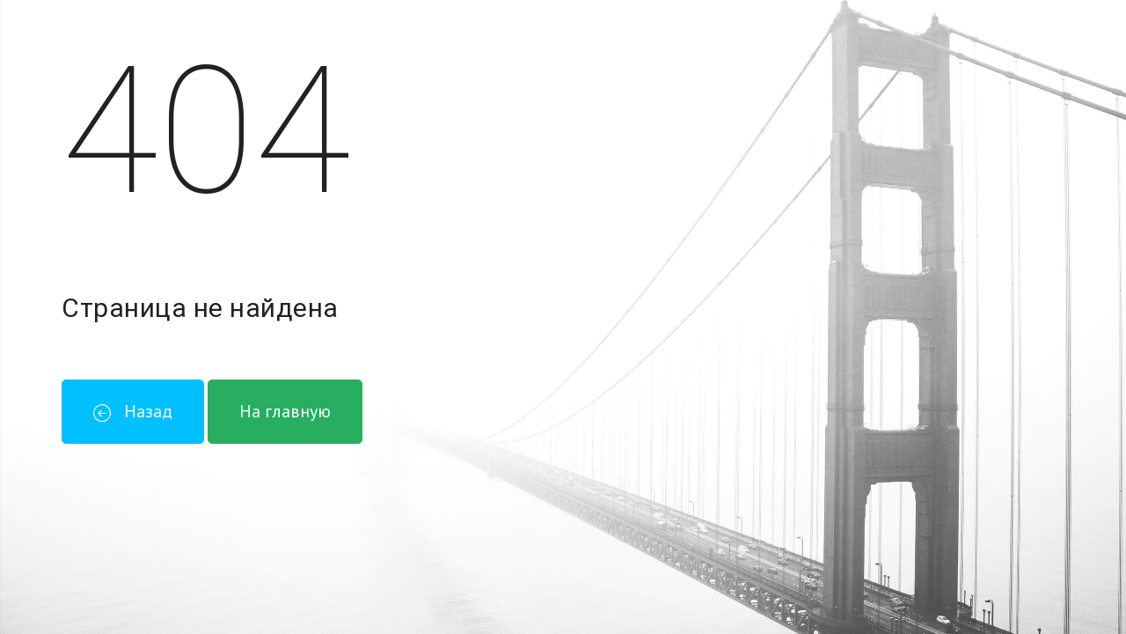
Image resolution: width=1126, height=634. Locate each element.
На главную (285, 411)
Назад (132, 411)
